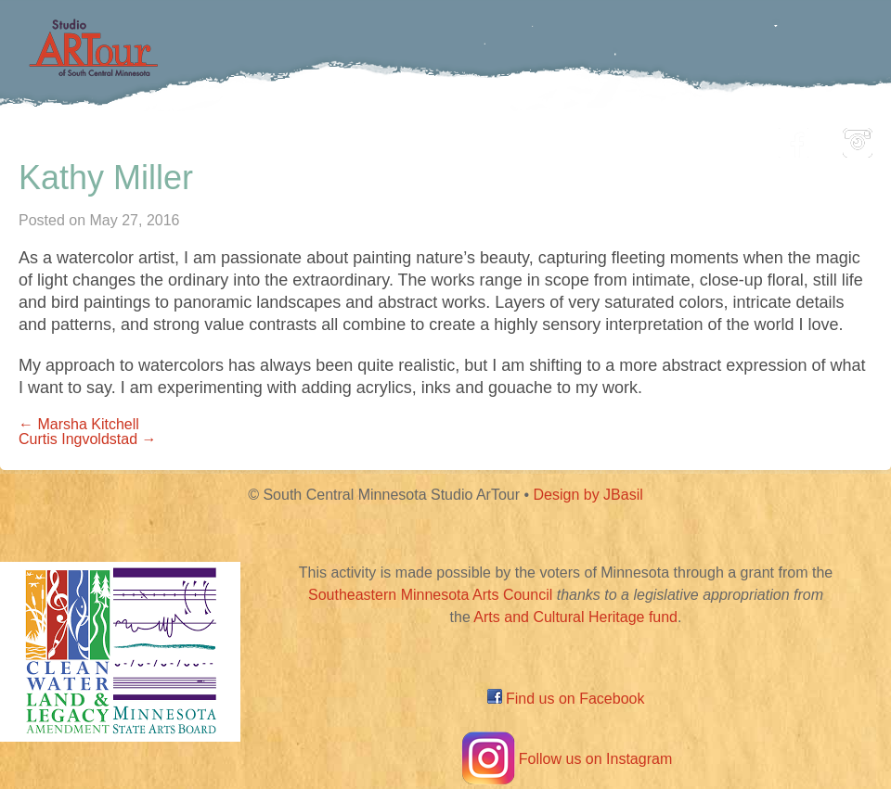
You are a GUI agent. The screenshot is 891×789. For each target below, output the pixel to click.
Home (135, 137)
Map (424, 137)
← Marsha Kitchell (79, 424)
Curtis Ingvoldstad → (88, 439)
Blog (635, 137)
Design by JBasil (588, 495)
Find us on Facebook (566, 698)
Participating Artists (282, 137)
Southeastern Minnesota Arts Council (430, 595)
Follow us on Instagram (565, 759)
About (718, 137)
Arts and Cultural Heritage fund (575, 617)
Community (529, 137)
